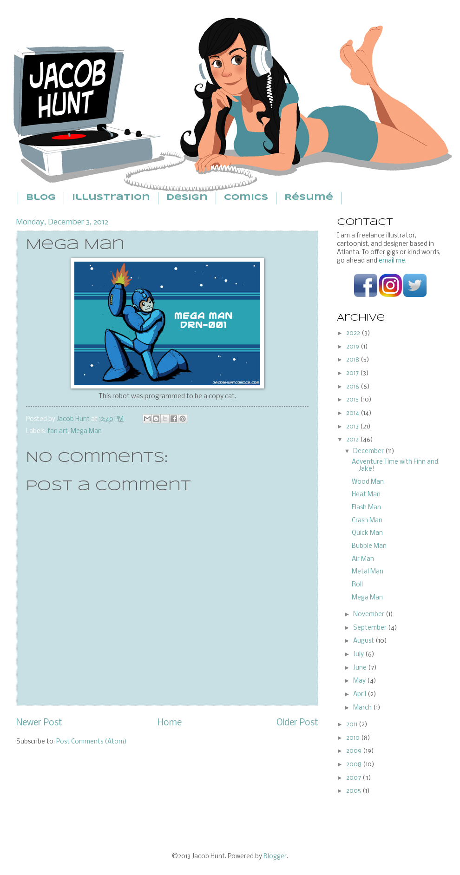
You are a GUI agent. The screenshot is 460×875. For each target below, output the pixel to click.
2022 (353, 333)
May (360, 681)
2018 (353, 359)
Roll (357, 584)
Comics (246, 198)
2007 (354, 778)
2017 (353, 373)
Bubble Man (369, 546)
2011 (352, 724)
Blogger (275, 856)
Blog (41, 198)
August (364, 641)
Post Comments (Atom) (91, 741)
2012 (353, 439)
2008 (354, 764)
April (360, 694)
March (363, 707)
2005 (354, 791)
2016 (353, 386)
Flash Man (366, 507)
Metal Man (367, 571)
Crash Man (367, 520)
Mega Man (86, 431)
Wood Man (368, 482)
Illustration (111, 198)
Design (187, 198)
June (360, 667)
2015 (353, 399)
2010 (353, 738)
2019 (353, 346)
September (370, 628)
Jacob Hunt (74, 419)
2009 (354, 751)
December (369, 451)
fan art (57, 431)
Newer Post (39, 723)
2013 (353, 426)
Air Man (363, 559)
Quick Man (367, 533)
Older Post (297, 723)
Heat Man (366, 494)
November (369, 614)
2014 (353, 413)
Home (170, 723)
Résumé (308, 198)
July (359, 654)
